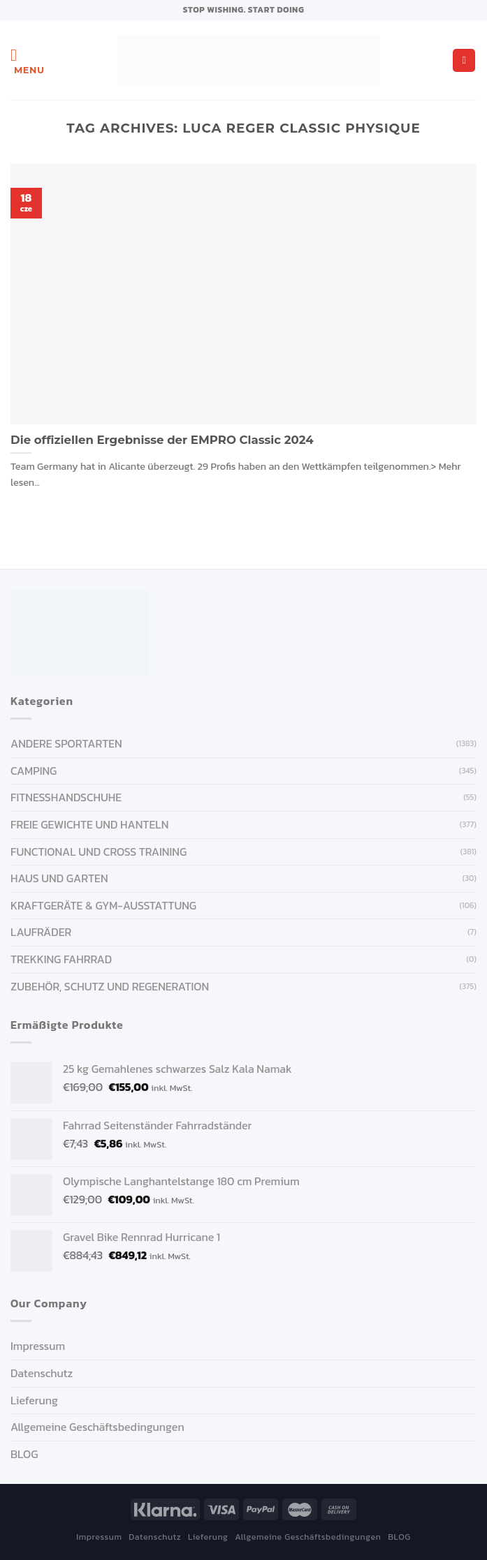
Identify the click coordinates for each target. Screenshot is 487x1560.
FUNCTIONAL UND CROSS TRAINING (98, 851)
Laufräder (40, 931)
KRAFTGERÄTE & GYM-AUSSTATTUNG (103, 905)
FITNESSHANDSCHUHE (66, 797)
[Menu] (27, 60)
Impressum (37, 1345)
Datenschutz (41, 1373)
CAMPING (33, 770)
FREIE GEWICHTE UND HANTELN (89, 824)
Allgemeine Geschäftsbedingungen (97, 1426)
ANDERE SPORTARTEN (66, 743)
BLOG (24, 1454)
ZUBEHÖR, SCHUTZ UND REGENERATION (109, 986)
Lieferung (34, 1400)
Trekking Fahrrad (61, 959)
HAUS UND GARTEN (59, 878)
